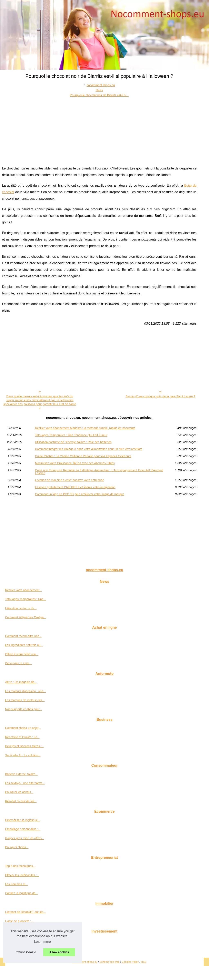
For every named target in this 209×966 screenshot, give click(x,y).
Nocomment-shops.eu (84, 961)
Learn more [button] (42, 941)
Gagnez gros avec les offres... (24, 838)
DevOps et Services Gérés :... (24, 746)
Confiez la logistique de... (21, 893)
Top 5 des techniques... (20, 866)
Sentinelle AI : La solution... (23, 755)
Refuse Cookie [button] (26, 952)
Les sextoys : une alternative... (25, 783)
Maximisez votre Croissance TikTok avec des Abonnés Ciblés (75, 463)
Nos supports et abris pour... (23, 709)
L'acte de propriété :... (19, 921)
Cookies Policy (130, 961)
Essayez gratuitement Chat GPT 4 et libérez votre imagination (75, 487)
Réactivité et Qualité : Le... (22, 737)
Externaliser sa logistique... (22, 820)
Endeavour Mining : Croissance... (26, 939)
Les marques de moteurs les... (25, 700)
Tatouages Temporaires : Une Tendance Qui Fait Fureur (71, 435)
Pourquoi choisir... (16, 847)
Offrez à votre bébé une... (21, 654)
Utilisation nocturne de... (21, 608)
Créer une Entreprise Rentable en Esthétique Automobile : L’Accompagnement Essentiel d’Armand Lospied (99, 472)
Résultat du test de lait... (21, 801)
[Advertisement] (99, 128)
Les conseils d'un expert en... (24, 948)
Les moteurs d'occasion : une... (25, 691)
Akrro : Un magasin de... (21, 682)
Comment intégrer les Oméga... (25, 617)
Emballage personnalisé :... (23, 829)
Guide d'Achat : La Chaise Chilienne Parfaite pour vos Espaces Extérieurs (83, 456)
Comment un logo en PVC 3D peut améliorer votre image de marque (79, 494)
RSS (143, 961)
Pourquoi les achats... (19, 792)
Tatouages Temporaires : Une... (25, 599)
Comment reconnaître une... (23, 636)
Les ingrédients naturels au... (24, 645)
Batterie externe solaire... (21, 774)
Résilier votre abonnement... (23, 590)
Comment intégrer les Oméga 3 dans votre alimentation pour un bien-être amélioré (88, 449)
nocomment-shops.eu (101, 85)
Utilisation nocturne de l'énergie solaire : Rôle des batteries (73, 442)
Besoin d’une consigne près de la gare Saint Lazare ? (160, 396)
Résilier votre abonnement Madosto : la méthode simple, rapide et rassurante (85, 428)
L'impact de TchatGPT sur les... (25, 912)
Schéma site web (109, 961)
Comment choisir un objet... (23, 728)
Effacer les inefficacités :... (22, 875)
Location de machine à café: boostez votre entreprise (69, 480)
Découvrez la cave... (18, 663)
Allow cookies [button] (59, 952)
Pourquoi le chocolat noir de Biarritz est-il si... (99, 95)
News (99, 90)
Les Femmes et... (16, 884)
